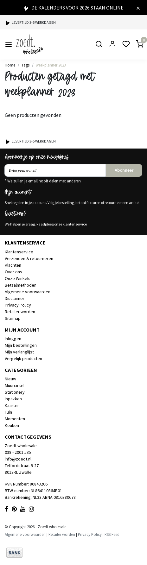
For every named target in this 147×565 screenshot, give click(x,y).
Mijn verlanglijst (19, 352)
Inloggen (13, 338)
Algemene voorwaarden (27, 292)
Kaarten (12, 405)
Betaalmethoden (20, 285)
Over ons (13, 272)
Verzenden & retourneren (29, 258)
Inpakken (13, 399)
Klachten (13, 265)
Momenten (15, 419)
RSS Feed (112, 534)
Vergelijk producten (23, 358)
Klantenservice (19, 252)
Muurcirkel (14, 385)
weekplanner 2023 (51, 64)
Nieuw (10, 379)
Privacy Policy (18, 305)
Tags (25, 64)
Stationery (15, 392)
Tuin (8, 412)
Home (10, 64)
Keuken (12, 425)
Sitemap (13, 318)
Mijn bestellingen (21, 345)
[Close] (138, 7)
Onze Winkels (17, 278)
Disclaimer (14, 298)
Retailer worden (20, 311)
